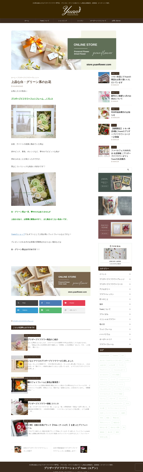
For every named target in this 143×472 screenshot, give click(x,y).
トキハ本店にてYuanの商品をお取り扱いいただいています (121, 79)
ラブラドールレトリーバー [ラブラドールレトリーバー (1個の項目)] (116, 398)
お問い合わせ (116, 20)
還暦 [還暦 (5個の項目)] (117, 422)
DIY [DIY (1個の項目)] (123, 346)
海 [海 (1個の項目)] (124, 418)
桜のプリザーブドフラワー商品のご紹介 (46, 336)
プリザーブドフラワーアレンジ (23, 318)
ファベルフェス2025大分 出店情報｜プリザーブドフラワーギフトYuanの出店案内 (121, 147)
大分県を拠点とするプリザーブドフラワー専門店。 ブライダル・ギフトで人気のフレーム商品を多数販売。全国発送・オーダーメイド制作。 (71, 461)
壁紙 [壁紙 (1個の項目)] (107, 408)
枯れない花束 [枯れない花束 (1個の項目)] (115, 418)
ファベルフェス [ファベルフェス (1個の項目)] (105, 384)
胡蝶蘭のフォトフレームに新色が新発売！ (47, 379)
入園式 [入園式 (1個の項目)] (123, 403)
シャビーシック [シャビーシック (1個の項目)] (124, 370)
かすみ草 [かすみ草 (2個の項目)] (112, 355)
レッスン (80, 20)
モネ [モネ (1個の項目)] (127, 394)
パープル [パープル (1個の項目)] (118, 379)
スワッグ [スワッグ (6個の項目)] (112, 374)
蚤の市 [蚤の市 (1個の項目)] (110, 422)
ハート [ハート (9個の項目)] (121, 374)
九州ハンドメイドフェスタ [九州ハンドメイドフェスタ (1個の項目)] (108, 403)
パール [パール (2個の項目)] (127, 379)
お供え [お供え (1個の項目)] (127, 350)
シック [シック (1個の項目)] (113, 370)
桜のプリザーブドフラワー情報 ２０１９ (46, 400)
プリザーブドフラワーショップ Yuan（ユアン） (71, 464)
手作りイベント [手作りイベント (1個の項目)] (105, 413)
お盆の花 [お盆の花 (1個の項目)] (103, 355)
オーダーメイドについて (98, 20)
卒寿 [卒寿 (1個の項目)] (101, 408)
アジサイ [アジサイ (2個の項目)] (122, 355)
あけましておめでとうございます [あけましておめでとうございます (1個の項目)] (111, 350)
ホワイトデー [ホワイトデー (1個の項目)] (118, 394)
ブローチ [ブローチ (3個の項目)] (112, 389)
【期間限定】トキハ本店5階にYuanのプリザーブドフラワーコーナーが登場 (121, 129)
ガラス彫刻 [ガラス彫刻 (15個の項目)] (115, 365)
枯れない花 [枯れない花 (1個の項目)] (103, 418)
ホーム (27, 20)
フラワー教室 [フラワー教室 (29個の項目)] (118, 384)
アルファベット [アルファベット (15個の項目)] (105, 360)
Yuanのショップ (17, 234)
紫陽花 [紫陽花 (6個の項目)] (102, 422)
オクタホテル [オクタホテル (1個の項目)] (104, 365)
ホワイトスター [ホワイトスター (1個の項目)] (105, 394)
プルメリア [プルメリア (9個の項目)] (122, 389)
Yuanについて (44, 20)
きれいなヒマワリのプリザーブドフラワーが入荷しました (53, 358)
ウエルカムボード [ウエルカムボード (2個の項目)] (119, 360)
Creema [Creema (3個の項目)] (115, 346)
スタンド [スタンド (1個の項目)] (103, 374)
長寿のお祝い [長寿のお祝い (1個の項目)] (104, 427)
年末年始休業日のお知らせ (120, 110)
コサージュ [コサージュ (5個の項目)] (103, 370)
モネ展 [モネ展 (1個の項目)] (102, 398)
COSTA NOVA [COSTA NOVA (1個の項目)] (104, 346)
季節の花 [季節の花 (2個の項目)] (116, 408)
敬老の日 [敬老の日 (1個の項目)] (116, 413)
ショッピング (62, 20)
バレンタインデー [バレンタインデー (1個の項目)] (105, 379)
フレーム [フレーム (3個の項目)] (103, 389)
